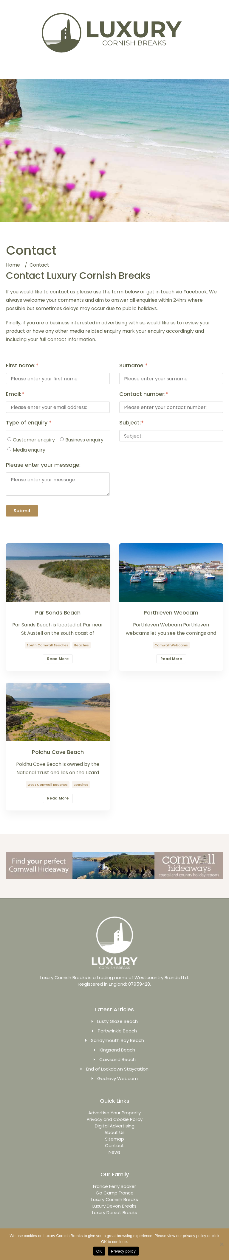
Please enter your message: (43, 465)
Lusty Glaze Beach (117, 1021)
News (114, 1152)
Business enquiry (81, 439)
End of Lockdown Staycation (117, 1069)
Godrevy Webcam (117, 1078)
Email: (13, 394)
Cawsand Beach (117, 1059)
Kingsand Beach (117, 1050)
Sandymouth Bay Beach (117, 1040)
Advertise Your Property (114, 1113)
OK (99, 1251)
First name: (20, 365)
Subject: (130, 423)
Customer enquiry (31, 439)
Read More (58, 658)
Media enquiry (26, 450)
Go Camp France (115, 1193)
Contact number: (142, 394)
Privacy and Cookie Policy (115, 1119)
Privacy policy (123, 1251)
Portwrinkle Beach (117, 1031)
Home (13, 265)
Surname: (132, 365)
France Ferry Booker (114, 1186)
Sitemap (114, 1139)
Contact (114, 1145)
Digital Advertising (114, 1126)
